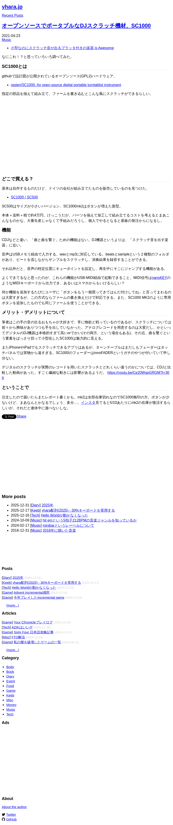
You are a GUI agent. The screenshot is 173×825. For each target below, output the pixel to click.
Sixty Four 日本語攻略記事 (34, 632)
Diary (35, 505)
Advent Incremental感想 (32, 592)
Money (11, 705)
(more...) (12, 605)
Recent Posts (12, 15)
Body (10, 667)
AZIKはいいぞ (21, 627)
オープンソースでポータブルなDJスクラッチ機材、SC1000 (76, 26)
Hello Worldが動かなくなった (64, 515)
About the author (14, 807)
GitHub (11, 819)
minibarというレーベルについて (68, 525)
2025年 (47, 505)
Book (10, 671)
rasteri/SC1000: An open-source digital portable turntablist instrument (66, 85)
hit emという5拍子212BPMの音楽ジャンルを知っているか (90, 520)
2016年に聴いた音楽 (59, 530)
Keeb (35, 510)
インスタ (88, 402)
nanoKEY (159, 278)
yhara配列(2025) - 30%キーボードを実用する (78, 510)
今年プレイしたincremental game (39, 597)
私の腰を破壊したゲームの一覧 (37, 642)
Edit (168, 5)
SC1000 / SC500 (24, 197)
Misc (6, 637)
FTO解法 (18, 637)
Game (7, 592)
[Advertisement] (86, 458)
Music (6, 40)
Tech (35, 515)
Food (10, 686)
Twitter (11, 814)
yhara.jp (12, 7)
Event (10, 681)
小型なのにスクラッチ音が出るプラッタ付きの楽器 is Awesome (62, 48)
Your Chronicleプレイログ (33, 622)
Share (21, 416)
